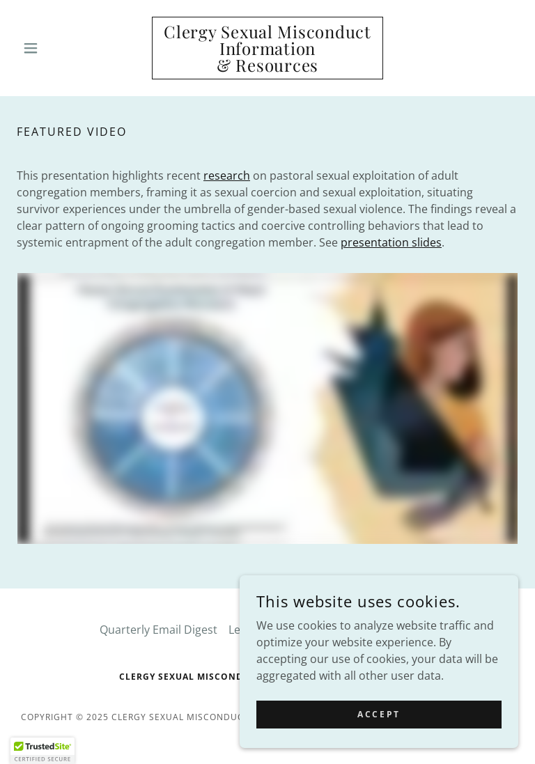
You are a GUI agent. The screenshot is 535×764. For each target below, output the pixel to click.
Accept (378, 714)
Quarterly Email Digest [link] (158, 629)
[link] (267, 67)
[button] (54, 48)
